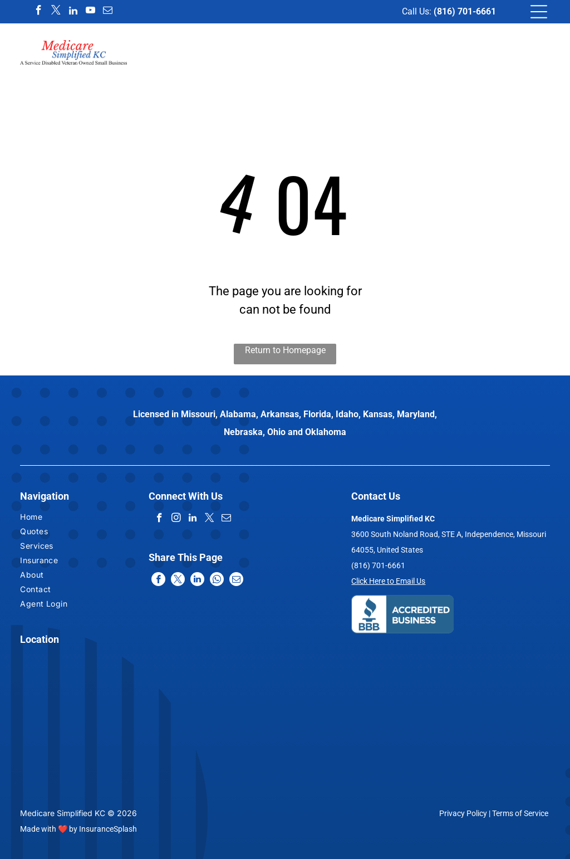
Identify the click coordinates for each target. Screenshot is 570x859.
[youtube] (90, 12)
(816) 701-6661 (465, 11)
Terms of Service (520, 813)
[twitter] (56, 12)
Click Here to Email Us (388, 581)
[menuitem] (62, 518)
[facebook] (39, 12)
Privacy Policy (463, 813)
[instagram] (176, 519)
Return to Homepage (285, 350)
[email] (108, 12)
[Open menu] (538, 11)
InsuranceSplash (108, 828)
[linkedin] (73, 12)
